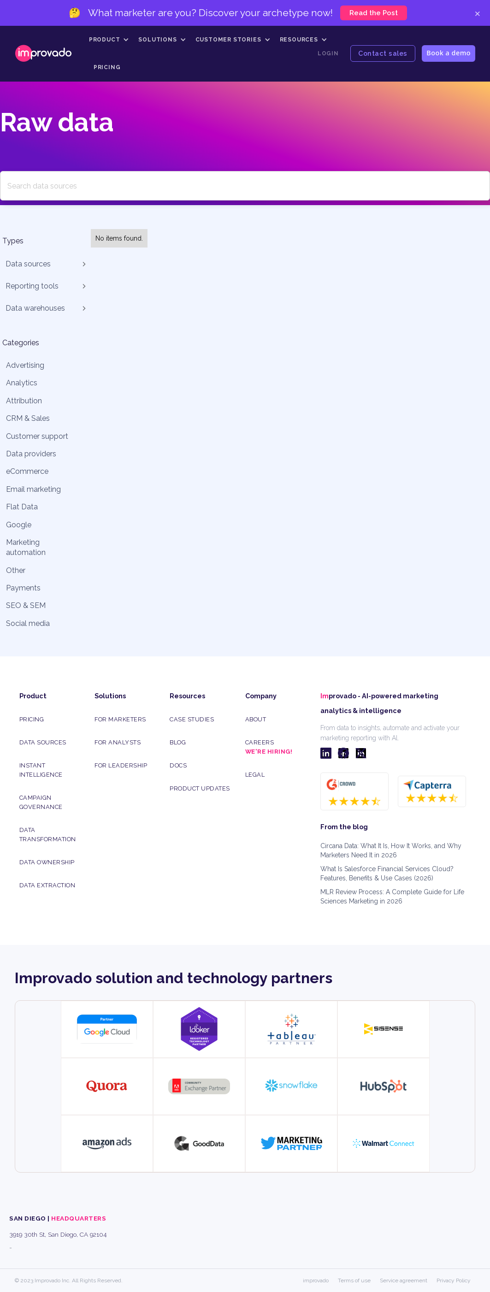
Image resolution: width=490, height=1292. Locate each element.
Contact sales (382, 53)
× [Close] (477, 13)
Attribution (24, 400)
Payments (23, 588)
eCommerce (27, 471)
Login (328, 53)
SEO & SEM (26, 605)
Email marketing (33, 489)
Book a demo (448, 52)
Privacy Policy (454, 1280)
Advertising (25, 365)
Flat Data (22, 506)
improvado (316, 1280)
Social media (28, 623)
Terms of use (354, 1280)
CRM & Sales (28, 418)
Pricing (107, 67)
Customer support (37, 436)
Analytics (21, 382)
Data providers (31, 453)
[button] (109, 39)
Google (18, 524)
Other (15, 570)
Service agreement (403, 1280)
